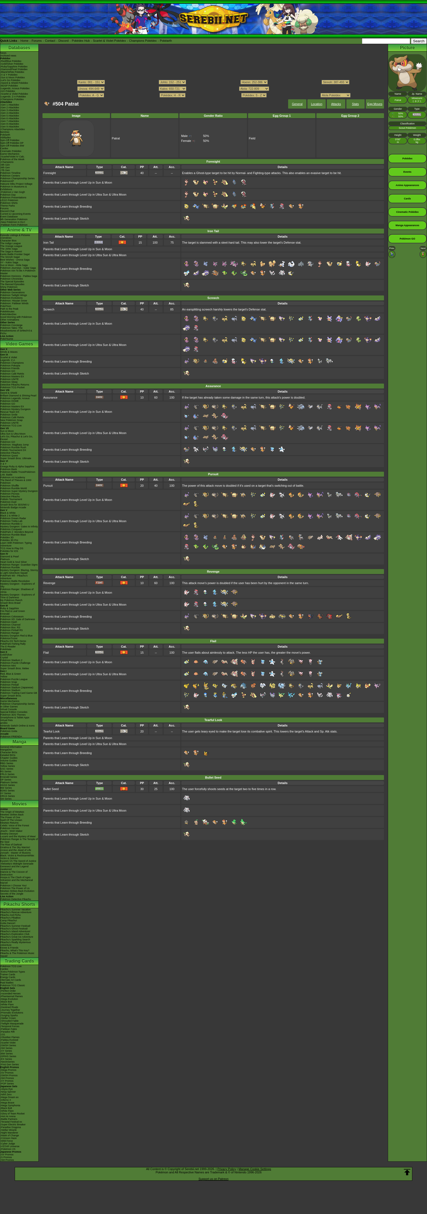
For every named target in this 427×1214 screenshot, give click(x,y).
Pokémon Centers (10, 175)
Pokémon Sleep (9, 382)
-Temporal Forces (9, 1026)
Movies (19, 804)
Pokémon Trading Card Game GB (18, 693)
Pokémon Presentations (13, 197)
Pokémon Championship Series (17, 178)
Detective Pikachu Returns (14, 384)
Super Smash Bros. (11, 695)
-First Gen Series (9, 1064)
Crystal (4, 657)
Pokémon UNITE (9, 379)
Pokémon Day (8, 194)
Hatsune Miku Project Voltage (16, 184)
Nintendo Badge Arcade (13, 507)
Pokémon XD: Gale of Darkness (17, 619)
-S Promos (6, 1157)
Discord (64, 40)
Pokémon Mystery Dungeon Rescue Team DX (15, 410)
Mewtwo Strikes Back (12, 814)
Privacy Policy (226, 1169)
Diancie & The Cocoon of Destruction (14, 873)
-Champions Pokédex (12, 99)
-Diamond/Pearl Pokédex (14, 69)
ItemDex (5, 132)
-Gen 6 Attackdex (9, 118)
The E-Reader (8, 646)
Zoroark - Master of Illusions (15, 852)
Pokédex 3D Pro (9, 540)
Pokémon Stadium (10, 690)
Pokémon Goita (8, 731)
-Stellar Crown (8, 1018)
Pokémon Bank (8, 469)
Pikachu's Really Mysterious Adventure (15, 943)
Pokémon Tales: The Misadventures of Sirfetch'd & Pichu (16, 331)
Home (24, 40)
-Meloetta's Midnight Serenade (16, 863)
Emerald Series (8, 777)
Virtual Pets (6, 720)
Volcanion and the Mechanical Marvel (16, 881)
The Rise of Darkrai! (11, 844)
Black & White (8, 513)
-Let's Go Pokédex (10, 80)
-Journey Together (10, 1010)
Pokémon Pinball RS (11, 630)
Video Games (19, 344)
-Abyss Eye (6, 1089)
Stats (355, 104)
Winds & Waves (8, 352)
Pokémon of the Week (12, 159)
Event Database (9, 216)
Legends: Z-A (7, 360)
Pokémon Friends (10, 368)
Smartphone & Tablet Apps (14, 717)
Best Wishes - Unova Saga (15, 259)
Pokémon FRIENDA (11, 736)
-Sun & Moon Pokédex (12, 77)
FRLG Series (7, 774)
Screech (48, 309)
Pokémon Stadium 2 (11, 660)
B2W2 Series (7, 790)
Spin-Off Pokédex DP (11, 143)
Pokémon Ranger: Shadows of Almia (16, 590)
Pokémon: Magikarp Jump (14, 444)
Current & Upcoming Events (15, 214)
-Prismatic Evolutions (11, 1012)
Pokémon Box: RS (10, 627)
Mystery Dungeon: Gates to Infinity (19, 526)
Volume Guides (8, 760)
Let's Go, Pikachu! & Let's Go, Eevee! (16, 438)
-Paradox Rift (7, 1031)
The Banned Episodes (12, 284)
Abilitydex (5, 137)
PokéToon (5, 306)
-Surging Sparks (9, 1015)
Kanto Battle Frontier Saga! (15, 254)
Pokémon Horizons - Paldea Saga (18, 276)
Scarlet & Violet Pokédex (109, 40)
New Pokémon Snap (11, 420)
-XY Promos (6, 1081)
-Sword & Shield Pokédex (14, 83)
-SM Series (6, 1048)
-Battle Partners (8, 1119)
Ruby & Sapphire (9, 608)
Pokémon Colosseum (12, 616)
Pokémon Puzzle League (14, 679)
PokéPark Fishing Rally (13, 643)
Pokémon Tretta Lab (11, 521)
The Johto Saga (9, 248)
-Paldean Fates (8, 1029)
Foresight (49, 173)
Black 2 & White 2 (10, 515)
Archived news (8, 55)
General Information (11, 747)
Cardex (4, 148)
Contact (50, 40)
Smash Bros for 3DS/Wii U (14, 504)
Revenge (49, 583)
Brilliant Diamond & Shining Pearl (18, 395)
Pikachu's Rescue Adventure (15, 912)
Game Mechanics (9, 154)
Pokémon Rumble (10, 567)
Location (316, 104)
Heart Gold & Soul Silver (13, 562)
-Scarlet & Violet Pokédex (14, 93)
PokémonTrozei (8, 638)
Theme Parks (7, 205)
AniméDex (6, 238)
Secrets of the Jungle (11, 893)
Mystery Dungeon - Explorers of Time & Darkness (17, 596)
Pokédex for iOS (9, 551)
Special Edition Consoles (14, 712)
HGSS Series (7, 785)
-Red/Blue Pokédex (11, 61)
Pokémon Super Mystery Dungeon (19, 491)
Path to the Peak (9, 308)
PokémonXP (7, 181)
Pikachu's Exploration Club (14, 934)
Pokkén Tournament (11, 499)
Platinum (5, 559)
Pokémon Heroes (9, 828)
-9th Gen (5, 164)
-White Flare (7, 1004)
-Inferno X (5, 1100)
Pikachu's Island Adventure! (15, 931)
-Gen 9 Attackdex (9, 126)
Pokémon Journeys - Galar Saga (18, 268)
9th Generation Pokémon (14, 219)
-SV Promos (7, 1072)
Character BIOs (8, 752)
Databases (19, 47)
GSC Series (6, 768)
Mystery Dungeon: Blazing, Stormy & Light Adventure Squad (19, 571)
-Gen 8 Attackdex (9, 123)
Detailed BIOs (8, 755)
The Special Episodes (12, 281)
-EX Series (6, 1059)
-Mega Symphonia (10, 1105)
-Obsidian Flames (10, 1037)
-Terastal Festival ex (11, 1121)
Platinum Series (8, 782)
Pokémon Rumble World (13, 488)
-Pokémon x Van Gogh (12, 192)
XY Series (5, 793)
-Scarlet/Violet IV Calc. (12, 156)
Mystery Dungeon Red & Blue (16, 635)
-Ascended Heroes (10, 993)
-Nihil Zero (6, 1094)
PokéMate (5, 649)
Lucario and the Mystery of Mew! (18, 836)
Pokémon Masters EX (12, 376)
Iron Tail (48, 242)
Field (252, 138)
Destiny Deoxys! (9, 833)
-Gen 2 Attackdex (9, 107)
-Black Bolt (6, 1001)
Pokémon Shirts (9, 203)
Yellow (3, 676)
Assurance (50, 397)
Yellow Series (7, 766)
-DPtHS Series (8, 1056)
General (297, 104)
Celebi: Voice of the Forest (14, 825)
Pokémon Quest (9, 455)
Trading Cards (19, 961)
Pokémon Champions (12, 362)
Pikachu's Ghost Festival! (14, 928)
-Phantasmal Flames (11, 996)
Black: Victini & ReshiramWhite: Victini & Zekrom (17, 857)
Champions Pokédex (143, 40)
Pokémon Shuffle (9, 485)
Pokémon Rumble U (11, 523)
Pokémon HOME (9, 401)
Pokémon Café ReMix (12, 373)
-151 (2, 1034)
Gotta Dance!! (8, 923)
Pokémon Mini (8, 665)
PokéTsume (6, 338)
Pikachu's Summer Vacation (15, 909)
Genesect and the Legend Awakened (14, 868)
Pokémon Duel (8, 502)
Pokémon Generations (12, 292)
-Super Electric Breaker (13, 1124)
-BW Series (6, 1053)
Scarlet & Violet (8, 357)
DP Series (5, 779)
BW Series (6, 788)
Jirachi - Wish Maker (11, 831)
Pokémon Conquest (11, 529)
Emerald (5, 613)
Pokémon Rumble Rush (13, 447)
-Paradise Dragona (10, 1127)
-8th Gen (5, 167)
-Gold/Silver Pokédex (11, 63)
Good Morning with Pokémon (16, 317)
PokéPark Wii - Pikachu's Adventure (14, 577)
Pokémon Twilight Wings (13, 295)
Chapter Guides (8, 757)
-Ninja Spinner (8, 1091)
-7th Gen (5, 170)
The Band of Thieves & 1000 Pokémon (15, 481)
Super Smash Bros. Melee (14, 668)
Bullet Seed (51, 789)
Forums (37, 40)
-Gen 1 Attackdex (9, 104)
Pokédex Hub (81, 40)
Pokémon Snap (8, 682)
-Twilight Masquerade (12, 1023)
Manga (19, 741)
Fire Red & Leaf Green (12, 611)
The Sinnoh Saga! (10, 257)
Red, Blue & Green (10, 673)
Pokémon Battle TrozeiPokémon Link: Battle (17, 473)
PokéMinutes (7, 311)
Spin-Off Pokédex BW (12, 145)
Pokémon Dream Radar (13, 518)
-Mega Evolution (9, 999)
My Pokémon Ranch (11, 600)
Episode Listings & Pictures (15, 235)
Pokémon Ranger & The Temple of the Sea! (19, 840)
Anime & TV (19, 230)
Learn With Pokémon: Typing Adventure (16, 544)
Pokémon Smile (8, 414)
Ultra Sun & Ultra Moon (13, 433)
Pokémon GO (7, 371)
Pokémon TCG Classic (12, 985)
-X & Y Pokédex (8, 74)
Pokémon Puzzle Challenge (15, 663)
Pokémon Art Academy (12, 477)
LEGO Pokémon (9, 200)
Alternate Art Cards (10, 980)
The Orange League (11, 246)
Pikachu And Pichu (10, 915)
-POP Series (7, 1083)
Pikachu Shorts (19, 904)
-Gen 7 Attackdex (9, 121)
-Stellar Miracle (8, 1130)
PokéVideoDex (8, 314)
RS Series (5, 771)
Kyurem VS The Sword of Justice (18, 861)
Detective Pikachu (10, 452)
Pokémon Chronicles (11, 278)
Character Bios (8, 240)
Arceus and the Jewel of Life (15, 850)
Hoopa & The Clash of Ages (15, 877)
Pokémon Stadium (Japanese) (16, 687)
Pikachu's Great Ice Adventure (16, 936)
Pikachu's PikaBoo (10, 917)
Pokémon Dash (8, 622)
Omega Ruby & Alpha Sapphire (17, 466)
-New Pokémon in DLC (12, 222)
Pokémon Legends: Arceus (15, 398)
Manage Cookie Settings (255, 1169)
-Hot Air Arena (8, 1116)
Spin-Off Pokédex (9, 140)
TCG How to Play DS (11, 548)
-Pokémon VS (8, 1149)
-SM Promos (7, 1078)
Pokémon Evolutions (11, 298)
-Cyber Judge (7, 1143)
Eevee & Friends (9, 947)
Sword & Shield (8, 392)
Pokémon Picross (9, 493)
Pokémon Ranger (9, 633)
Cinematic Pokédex (11, 151)
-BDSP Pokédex (9, 85)
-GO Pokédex (7, 91)
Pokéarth (166, 40)
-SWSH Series (8, 1045)
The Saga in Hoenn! (11, 251)
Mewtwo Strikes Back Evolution (17, 891)
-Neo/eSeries (7, 1061)
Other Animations (9, 319)
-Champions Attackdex (12, 129)
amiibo (4, 723)
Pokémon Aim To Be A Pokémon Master (17, 272)
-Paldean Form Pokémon (14, 224)
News (3, 53)
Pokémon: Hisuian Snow (13, 300)
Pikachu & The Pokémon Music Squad (17, 954)
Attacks (336, 104)
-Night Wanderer (9, 1132)
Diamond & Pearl (9, 556)
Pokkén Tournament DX (13, 450)
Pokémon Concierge (11, 325)
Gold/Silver (6, 654)
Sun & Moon (7, 431)
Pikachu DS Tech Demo (13, 641)
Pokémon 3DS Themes (13, 714)
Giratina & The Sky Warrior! (15, 847)
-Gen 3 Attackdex (9, 110)
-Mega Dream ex (9, 1097)
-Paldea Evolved (9, 1040)
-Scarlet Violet (8, 1042)
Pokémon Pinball (9, 684)
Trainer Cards (7, 974)
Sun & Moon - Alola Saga (14, 265)
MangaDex (6, 749)
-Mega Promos (8, 1070)
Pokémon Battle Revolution (15, 581)
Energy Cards (7, 977)
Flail (46, 652)
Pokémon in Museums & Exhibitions (13, 188)
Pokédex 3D (7, 537)
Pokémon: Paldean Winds (14, 303)
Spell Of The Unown (11, 820)
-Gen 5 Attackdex (9, 115)
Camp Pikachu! (8, 920)
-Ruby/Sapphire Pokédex (14, 66)
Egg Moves (374, 104)
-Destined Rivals (9, 1007)
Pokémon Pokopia (10, 365)
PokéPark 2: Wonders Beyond (16, 532)
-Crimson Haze (8, 1138)
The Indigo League (10, 243)
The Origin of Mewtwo (12, 812)
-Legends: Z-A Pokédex (13, 96)
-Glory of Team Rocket (12, 1113)
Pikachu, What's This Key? (14, 950)
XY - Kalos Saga (9, 262)
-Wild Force (6, 1141)
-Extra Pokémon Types (12, 971)
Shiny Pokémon (8, 287)
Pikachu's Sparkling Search (15, 939)
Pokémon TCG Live (11, 425)
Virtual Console (8, 709)
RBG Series (6, 763)
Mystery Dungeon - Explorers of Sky (17, 585)
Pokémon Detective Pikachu (15, 899)
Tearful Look (51, 731)
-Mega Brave (7, 1102)
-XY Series (6, 1050)
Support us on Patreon (213, 1178)
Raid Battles (7, 982)
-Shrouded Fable (9, 1020)
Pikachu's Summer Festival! (15, 926)
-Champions (7, 162)
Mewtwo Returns (9, 822)
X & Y (3, 463)
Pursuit (48, 485)
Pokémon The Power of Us (14, 888)
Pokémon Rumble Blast (13, 534)
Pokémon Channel (10, 624)
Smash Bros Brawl (10, 603)
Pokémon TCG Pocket (12, 387)
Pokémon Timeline (10, 173)
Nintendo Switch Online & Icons (17, 725)
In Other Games (9, 706)
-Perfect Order (8, 990)
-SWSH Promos (9, 1075)
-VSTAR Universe (9, 1146)
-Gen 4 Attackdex (9, 113)
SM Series (6, 798)
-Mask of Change (9, 1135)
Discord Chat (7, 211)
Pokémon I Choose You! (13, 885)
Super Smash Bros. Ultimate (15, 458)
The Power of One (10, 817)
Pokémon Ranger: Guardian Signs (19, 564)
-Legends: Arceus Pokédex (15, 88)
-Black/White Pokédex (12, 72)
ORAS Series (7, 796)
